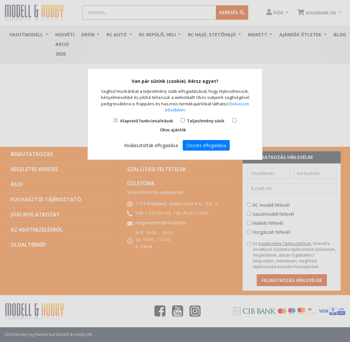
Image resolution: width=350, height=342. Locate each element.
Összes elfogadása (206, 145)
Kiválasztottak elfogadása (151, 145)
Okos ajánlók (173, 130)
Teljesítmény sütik (205, 121)
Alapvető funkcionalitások (146, 121)
